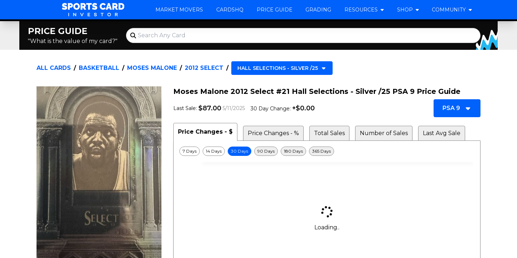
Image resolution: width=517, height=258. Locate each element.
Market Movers (179, 9)
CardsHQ (229, 9)
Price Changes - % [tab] (273, 133)
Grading (318, 9)
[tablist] (326, 132)
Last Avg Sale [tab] (441, 133)
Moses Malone (152, 67)
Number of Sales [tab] (384, 133)
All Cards (54, 67)
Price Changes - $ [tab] (205, 131)
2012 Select (204, 67)
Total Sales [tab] (329, 133)
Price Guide (275, 9)
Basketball (99, 67)
